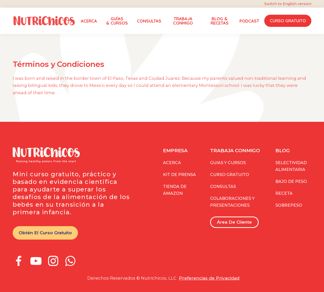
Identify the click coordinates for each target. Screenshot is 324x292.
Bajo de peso (291, 181)
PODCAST (249, 21)
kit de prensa (179, 174)
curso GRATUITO (229, 174)
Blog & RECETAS (220, 21)
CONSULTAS (149, 21)
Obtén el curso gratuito (45, 232)
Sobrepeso (288, 205)
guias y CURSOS (228, 162)
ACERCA (89, 21)
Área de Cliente (234, 222)
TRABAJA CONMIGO (183, 21)
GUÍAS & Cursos (117, 21)
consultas (223, 186)
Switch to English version (287, 4)
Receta (284, 193)
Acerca (172, 162)
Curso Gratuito (288, 20)
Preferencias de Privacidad (209, 278)
